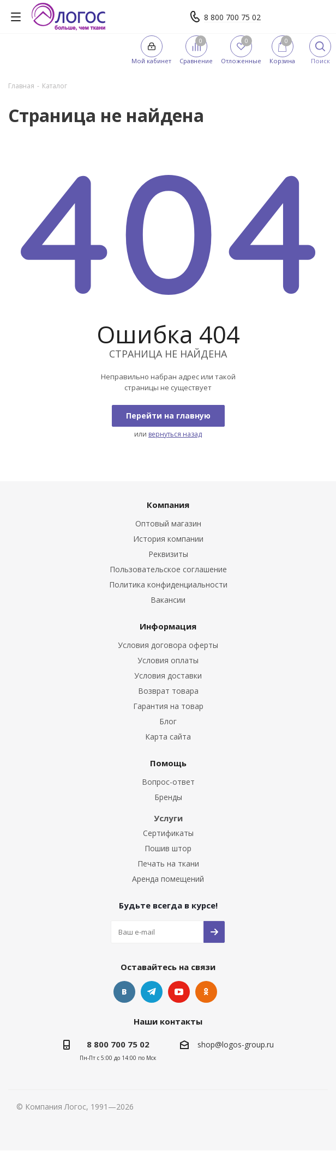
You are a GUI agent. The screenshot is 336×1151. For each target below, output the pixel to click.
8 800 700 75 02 (232, 17)
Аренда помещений (168, 879)
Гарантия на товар (168, 706)
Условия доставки (168, 675)
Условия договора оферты (168, 645)
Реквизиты (168, 554)
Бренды (168, 797)
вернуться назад (175, 434)
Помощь (168, 763)
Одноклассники (206, 992)
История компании (168, 539)
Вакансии (168, 600)
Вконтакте (124, 992)
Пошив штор (168, 848)
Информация (168, 626)
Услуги (168, 818)
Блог (168, 721)
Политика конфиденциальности (168, 584)
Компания (168, 504)
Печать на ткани (168, 863)
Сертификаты (168, 833)
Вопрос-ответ (168, 782)
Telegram (152, 992)
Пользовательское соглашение (168, 569)
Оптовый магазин (168, 523)
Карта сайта (168, 736)
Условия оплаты (168, 660)
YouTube (179, 992)
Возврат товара (168, 691)
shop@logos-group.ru (235, 1044)
